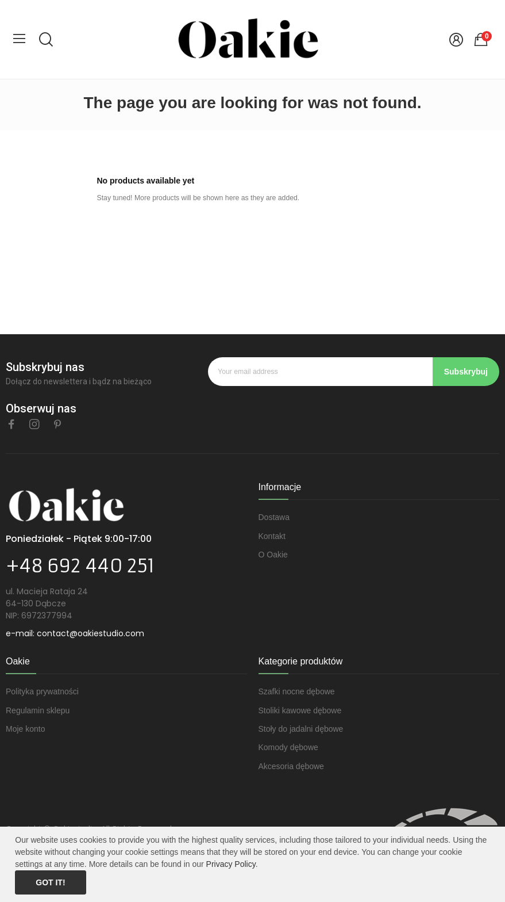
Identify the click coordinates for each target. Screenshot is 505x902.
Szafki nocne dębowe (297, 691)
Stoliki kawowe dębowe (300, 710)
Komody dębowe (288, 747)
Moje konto (25, 728)
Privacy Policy (231, 864)
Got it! (50, 882)
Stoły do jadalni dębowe (301, 728)
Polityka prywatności (42, 691)
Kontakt (272, 536)
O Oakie (273, 554)
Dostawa (274, 517)
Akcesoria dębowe (291, 766)
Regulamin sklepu (38, 710)
